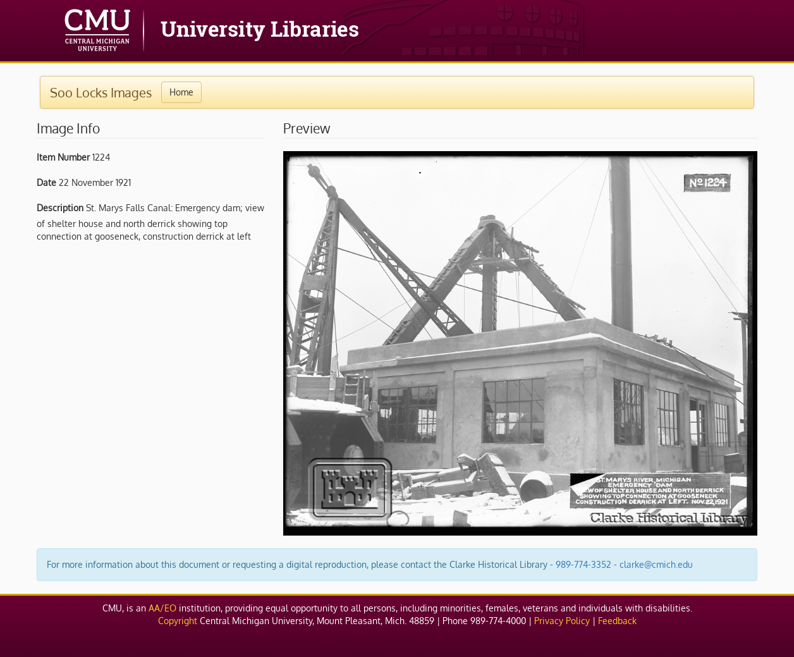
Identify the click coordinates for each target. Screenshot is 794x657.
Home (181, 92)
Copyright (177, 620)
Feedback (617, 620)
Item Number (63, 157)
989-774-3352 (583, 564)
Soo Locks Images (101, 92)
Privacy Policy (562, 620)
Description (60, 207)
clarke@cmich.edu (656, 564)
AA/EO (162, 608)
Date (46, 182)
